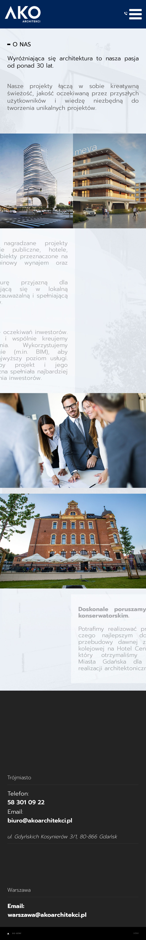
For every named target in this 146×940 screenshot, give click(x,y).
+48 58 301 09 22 (126, 13)
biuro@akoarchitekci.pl (40, 820)
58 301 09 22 (26, 802)
